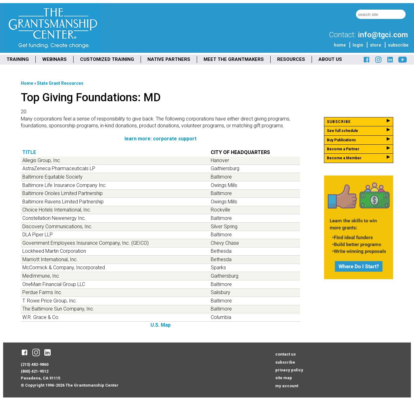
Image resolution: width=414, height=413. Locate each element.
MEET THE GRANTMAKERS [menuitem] (234, 59)
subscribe (398, 45)
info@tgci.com (383, 34)
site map (283, 377)
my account (286, 386)
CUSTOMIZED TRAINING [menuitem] (107, 59)
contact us (285, 354)
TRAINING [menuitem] (18, 59)
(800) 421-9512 (34, 371)
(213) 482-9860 (34, 364)
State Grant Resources (60, 83)
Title (29, 152)
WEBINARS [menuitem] (54, 59)
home (340, 45)
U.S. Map (161, 325)
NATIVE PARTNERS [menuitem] (168, 59)
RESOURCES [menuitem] (291, 59)
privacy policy (289, 370)
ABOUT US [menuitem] (330, 59)
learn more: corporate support (160, 139)
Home (27, 83)
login (358, 45)
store (375, 45)
